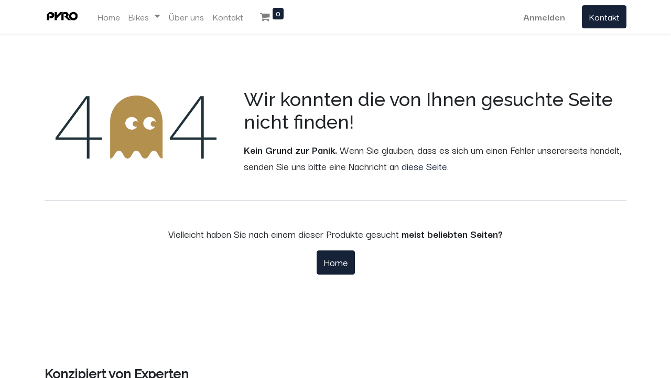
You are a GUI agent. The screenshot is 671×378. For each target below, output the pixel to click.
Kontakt (604, 16)
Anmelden (544, 16)
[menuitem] (108, 17)
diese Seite (424, 166)
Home (335, 262)
